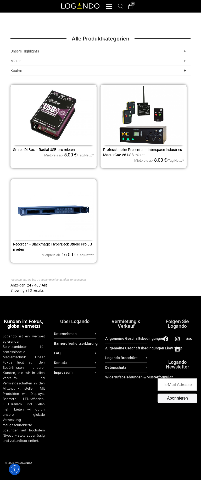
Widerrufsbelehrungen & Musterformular (139, 377)
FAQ (57, 353)
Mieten (99, 61)
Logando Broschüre (121, 358)
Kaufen (99, 70)
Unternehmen (65, 334)
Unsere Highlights (99, 51)
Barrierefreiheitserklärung (75, 343)
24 (29, 285)
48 (36, 285)
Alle (44, 285)
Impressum (63, 372)
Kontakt (60, 363)
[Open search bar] (120, 6)
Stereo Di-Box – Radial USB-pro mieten (44, 150)
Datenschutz (115, 367)
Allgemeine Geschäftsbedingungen (134, 338)
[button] (109, 6)
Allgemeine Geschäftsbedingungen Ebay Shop (143, 348)
